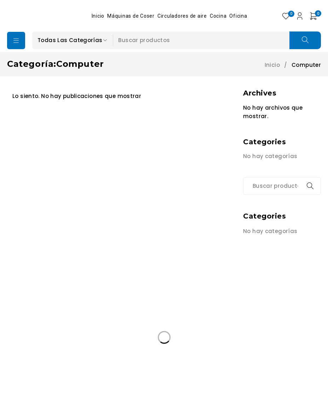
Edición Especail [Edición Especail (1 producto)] (35, 371)
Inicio (272, 65)
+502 (29, 326)
